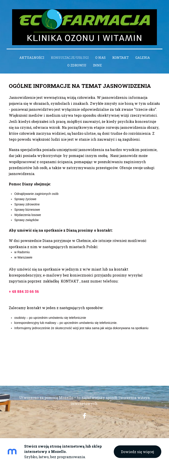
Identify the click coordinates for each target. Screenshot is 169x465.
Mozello (66, 397)
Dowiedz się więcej (137, 451)
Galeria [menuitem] (142, 57)
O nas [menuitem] (100, 57)
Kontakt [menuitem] (120, 57)
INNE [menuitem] (97, 65)
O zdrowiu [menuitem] (76, 65)
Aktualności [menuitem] (31, 57)
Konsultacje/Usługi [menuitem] (70, 57)
